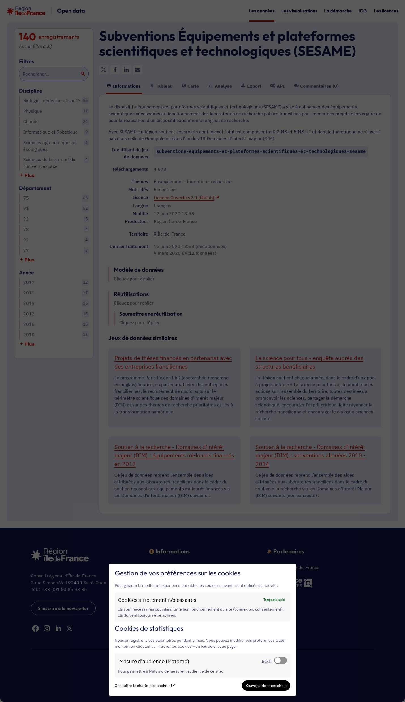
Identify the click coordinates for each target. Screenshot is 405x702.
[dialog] (202, 630)
